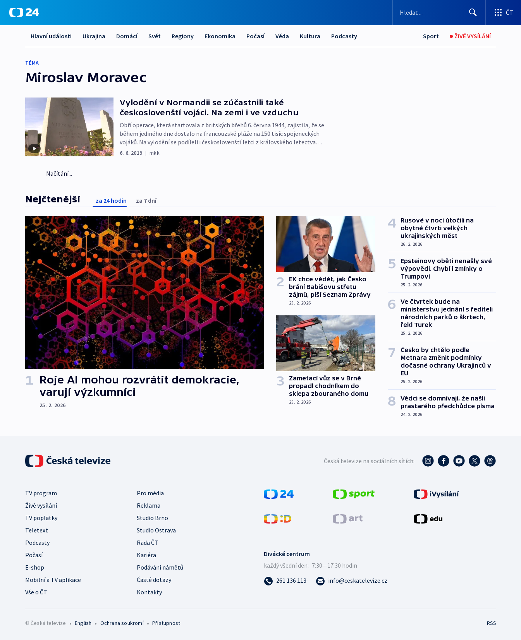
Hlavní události (51, 36)
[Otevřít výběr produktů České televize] (503, 12)
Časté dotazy (154, 580)
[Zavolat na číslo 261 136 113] (285, 580)
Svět (154, 36)
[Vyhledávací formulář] (439, 12)
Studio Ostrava (156, 530)
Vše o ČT (36, 592)
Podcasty (344, 36)
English (83, 622)
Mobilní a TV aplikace (53, 580)
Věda (282, 36)
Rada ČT (147, 542)
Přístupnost (166, 622)
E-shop (34, 567)
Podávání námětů (160, 567)
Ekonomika (220, 36)
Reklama (148, 505)
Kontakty (149, 592)
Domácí (127, 36)
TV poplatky (41, 518)
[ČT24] (24, 12)
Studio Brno (152, 518)
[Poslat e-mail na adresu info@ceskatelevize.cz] (351, 580)
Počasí (255, 36)
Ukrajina (94, 36)
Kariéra (146, 555)
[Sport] (431, 36)
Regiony (183, 36)
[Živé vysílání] (470, 36)
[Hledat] (473, 12)
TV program (41, 493)
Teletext (36, 530)
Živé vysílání (41, 505)
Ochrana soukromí (122, 622)
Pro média (150, 493)
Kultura (310, 36)
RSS (491, 622)
